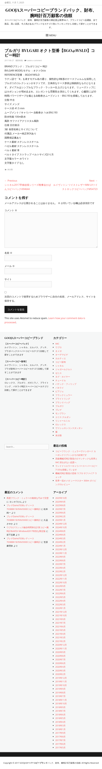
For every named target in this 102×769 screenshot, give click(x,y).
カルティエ (60, 358)
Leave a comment (34, 60)
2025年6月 (60, 512)
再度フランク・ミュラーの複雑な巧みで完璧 (28, 498)
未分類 (10, 169)
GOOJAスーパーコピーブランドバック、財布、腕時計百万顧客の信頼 (51, 12)
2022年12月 (61, 575)
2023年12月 (61, 549)
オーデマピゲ (61, 354)
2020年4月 (60, 666)
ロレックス (60, 424)
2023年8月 (60, 560)
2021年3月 (60, 637)
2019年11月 (61, 681)
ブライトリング (62, 398)
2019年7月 (60, 696)
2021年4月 (60, 633)
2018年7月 (60, 710)
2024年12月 (61, 523)
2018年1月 (60, 729)
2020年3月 (60, 670)
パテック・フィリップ (65, 384)
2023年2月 (60, 571)
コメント (10, 210)
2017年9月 (60, 732)
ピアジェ (59, 391)
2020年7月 (60, 659)
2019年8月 (60, 692)
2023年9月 (60, 556)
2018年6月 (60, 714)
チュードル (60, 380)
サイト (8, 279)
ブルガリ (59, 406)
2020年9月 (60, 652)
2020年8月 (60, 655)
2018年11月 (61, 699)
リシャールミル (62, 420)
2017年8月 (60, 736)
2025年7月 (60, 509)
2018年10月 (61, 703)
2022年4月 (60, 600)
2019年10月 (61, 685)
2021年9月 (60, 619)
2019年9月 (60, 688)
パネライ (59, 387)
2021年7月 (60, 622)
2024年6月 (60, 534)
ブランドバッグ (62, 402)
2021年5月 (60, 630)
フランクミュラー (63, 395)
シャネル (59, 365)
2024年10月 (61, 527)
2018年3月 (60, 725)
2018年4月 (60, 721)
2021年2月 (60, 641)
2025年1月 (60, 520)
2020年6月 (60, 663)
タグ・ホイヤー (62, 376)
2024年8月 (60, 531)
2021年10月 (61, 615)
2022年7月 (60, 589)
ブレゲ (58, 409)
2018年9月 (60, 707)
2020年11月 (61, 648)
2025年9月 (60, 501)
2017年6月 (60, 743)
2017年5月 (60, 747)
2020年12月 (61, 644)
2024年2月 (60, 542)
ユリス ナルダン (63, 417)
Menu (52, 35)
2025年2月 (60, 516)
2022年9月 (60, 586)
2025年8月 (60, 505)
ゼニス (58, 373)
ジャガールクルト (63, 369)
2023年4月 (60, 567)
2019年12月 (61, 677)
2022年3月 (60, 604)
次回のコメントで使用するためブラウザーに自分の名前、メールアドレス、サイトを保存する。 (50, 298)
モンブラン (60, 413)
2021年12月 (61, 611)
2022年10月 (61, 582)
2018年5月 (60, 718)
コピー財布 (60, 362)
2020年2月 (60, 674)
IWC (57, 343)
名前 (8, 252)
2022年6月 (60, 593)
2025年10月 (61, 498)
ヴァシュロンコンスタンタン (69, 428)
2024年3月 (60, 538)
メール (9, 266)
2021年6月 (60, 626)
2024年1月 (60, 545)
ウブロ (58, 347)
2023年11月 (61, 553)
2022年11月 (61, 578)
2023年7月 (60, 564)
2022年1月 (60, 608)
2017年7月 (60, 740)
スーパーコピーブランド (36, 763)
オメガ (58, 351)
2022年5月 (60, 597)
